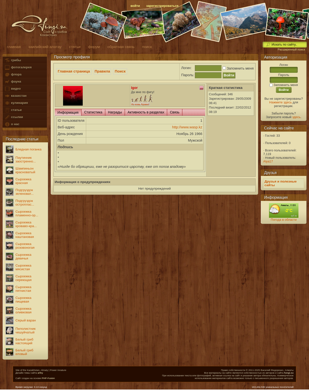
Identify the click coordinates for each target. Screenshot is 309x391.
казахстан (15, 96)
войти (135, 6)
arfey (40, 372)
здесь (296, 117)
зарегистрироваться (162, 6)
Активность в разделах (146, 112)
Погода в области (283, 219)
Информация (68, 112)
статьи (13, 110)
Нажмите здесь (280, 102)
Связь (174, 112)
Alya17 (268, 161)
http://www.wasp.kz (187, 127)
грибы (12, 60)
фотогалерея (18, 67)
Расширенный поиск (291, 49)
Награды (115, 112)
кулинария (16, 103)
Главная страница (74, 71)
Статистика (93, 112)
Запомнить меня (238, 68)
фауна (12, 82)
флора (13, 75)
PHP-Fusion (48, 378)
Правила (102, 71)
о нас (11, 124)
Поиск (120, 71)
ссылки (13, 117)
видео (12, 89)
